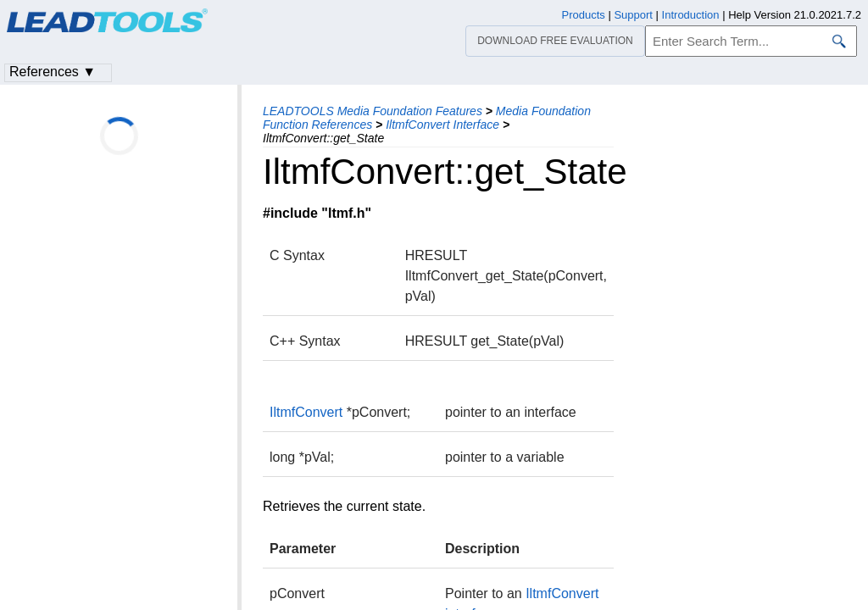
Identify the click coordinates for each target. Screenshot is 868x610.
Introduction (691, 14)
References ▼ (52, 71)
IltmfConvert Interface (442, 124)
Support (633, 14)
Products (583, 14)
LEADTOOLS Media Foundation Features (372, 111)
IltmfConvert (306, 412)
